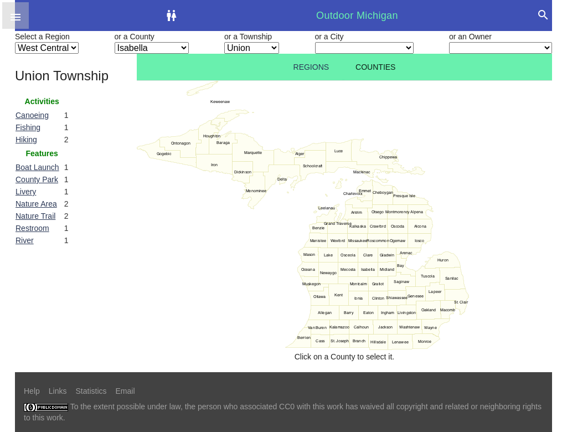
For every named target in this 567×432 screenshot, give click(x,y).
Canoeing (32, 115)
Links (58, 391)
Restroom (32, 228)
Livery (26, 191)
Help (32, 391)
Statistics (90, 391)
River (25, 240)
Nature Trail (35, 216)
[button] (15, 15)
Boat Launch (37, 167)
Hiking (26, 139)
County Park (37, 179)
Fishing (28, 127)
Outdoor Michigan (357, 15)
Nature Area (36, 203)
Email (125, 391)
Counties (375, 67)
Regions (311, 67)
